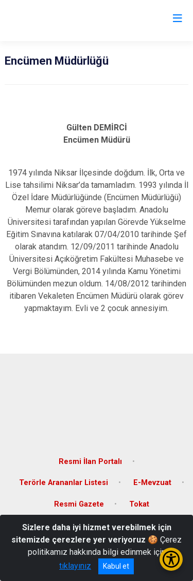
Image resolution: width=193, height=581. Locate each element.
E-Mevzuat (152, 482)
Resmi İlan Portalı (90, 461)
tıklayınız (75, 566)
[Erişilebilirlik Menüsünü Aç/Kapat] (171, 559)
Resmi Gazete (79, 504)
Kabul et (116, 566)
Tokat (139, 504)
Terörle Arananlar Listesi (63, 482)
